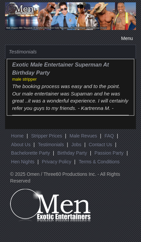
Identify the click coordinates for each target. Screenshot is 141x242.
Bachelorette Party (30, 153)
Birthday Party (72, 153)
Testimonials (51, 144)
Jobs (76, 144)
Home (17, 135)
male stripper (24, 79)
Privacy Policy (56, 161)
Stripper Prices (46, 135)
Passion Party (108, 153)
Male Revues (83, 135)
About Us (21, 144)
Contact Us (100, 144)
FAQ (109, 135)
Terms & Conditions (99, 161)
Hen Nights (22, 161)
